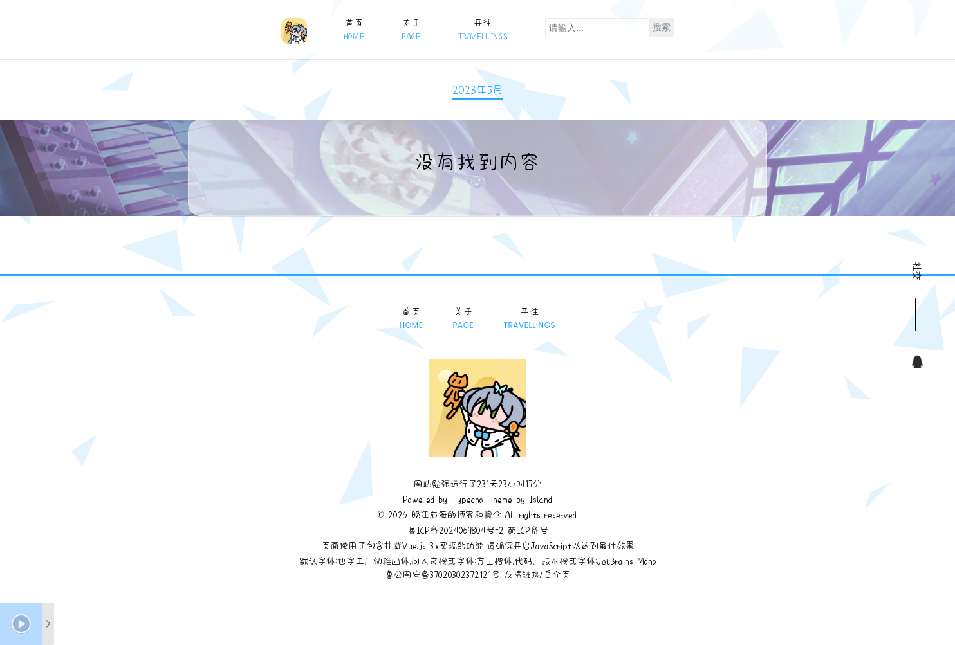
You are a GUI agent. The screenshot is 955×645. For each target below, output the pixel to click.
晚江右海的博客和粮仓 (456, 514)
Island (538, 499)
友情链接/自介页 (537, 574)
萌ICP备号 (528, 529)
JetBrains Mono (626, 560)
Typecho (467, 499)
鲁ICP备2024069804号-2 (455, 529)
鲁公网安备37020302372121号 (442, 574)
